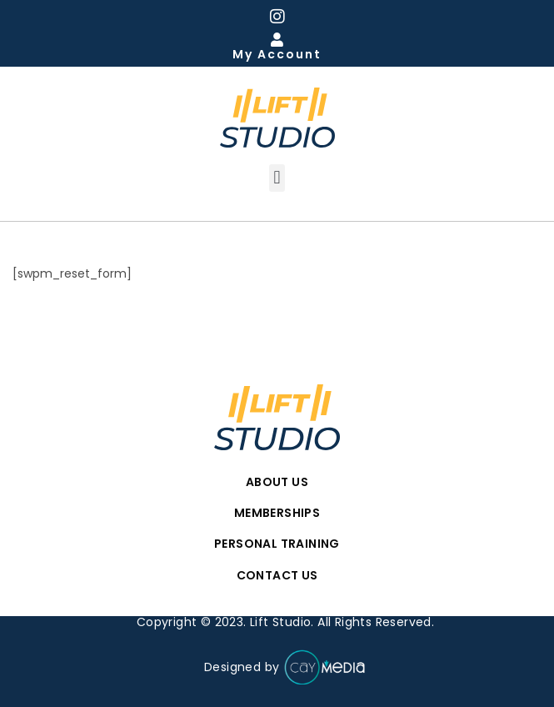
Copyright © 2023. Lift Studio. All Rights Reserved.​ (285, 622)
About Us (277, 482)
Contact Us (277, 575)
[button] (277, 178)
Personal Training (277, 543)
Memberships (277, 512)
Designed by (285, 668)
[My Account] (277, 40)
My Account (277, 54)
